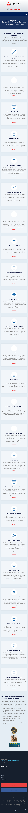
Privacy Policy (3, 779)
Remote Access (14, 461)
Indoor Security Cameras (14, 541)
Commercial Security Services (14, 86)
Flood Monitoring (14, 571)
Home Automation (14, 300)
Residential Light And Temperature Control (14, 58)
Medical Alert (14, 380)
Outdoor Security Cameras (14, 434)
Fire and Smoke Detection (14, 624)
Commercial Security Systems (14, 327)
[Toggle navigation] (26, 14)
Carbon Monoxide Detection (14, 678)
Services (2, 775)
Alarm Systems (14, 354)
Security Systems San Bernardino (12, 809)
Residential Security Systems (14, 273)
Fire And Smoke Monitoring (14, 514)
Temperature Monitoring (14, 193)
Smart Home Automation (14, 598)
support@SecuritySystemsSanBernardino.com (10, 760)
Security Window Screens (14, 220)
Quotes (2, 773)
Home (5, 24)
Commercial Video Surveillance (14, 488)
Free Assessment (14, 790)
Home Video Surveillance (14, 113)
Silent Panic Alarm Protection (14, 651)
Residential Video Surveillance (14, 407)
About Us (2, 771)
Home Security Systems (14, 166)
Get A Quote (14, 785)
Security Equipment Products (14, 247)
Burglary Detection (14, 139)
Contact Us (3, 777)
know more (14, 69)
